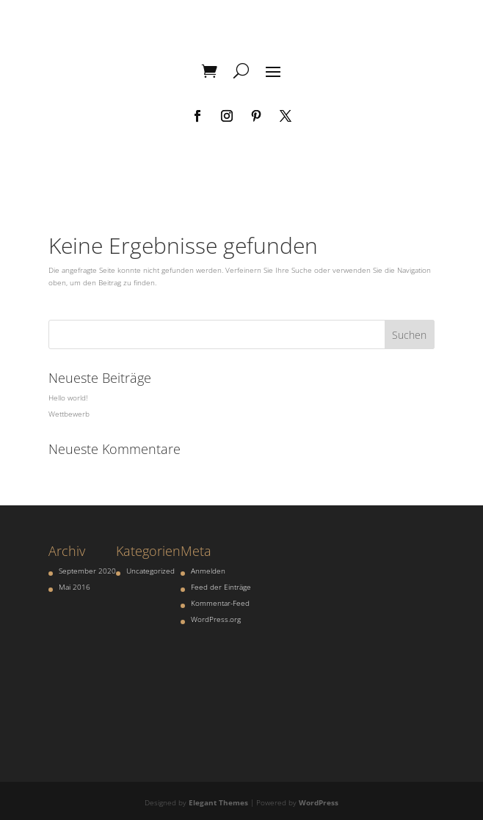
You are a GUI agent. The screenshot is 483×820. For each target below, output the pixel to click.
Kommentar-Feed (220, 603)
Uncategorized (150, 570)
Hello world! (67, 397)
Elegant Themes (218, 802)
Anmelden (208, 570)
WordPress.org (216, 619)
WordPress (318, 802)
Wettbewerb (69, 414)
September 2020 (87, 570)
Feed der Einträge (221, 587)
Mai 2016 (74, 587)
